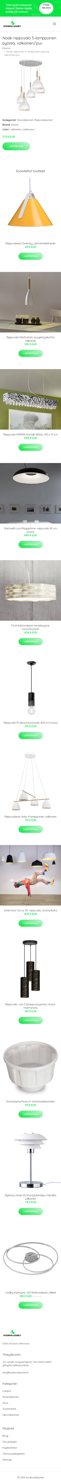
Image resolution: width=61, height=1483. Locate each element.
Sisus (5, 1402)
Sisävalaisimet (25, 120)
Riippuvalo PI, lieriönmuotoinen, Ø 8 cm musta (30, 722)
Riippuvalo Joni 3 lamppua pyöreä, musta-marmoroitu (30, 1006)
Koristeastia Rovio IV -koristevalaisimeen (30, 1101)
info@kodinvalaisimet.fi (15, 1372)
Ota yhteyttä (9, 1441)
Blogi (5, 1435)
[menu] (55, 23)
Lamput (6, 1390)
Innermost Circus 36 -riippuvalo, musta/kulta (30, 910)
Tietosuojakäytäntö (13, 1453)
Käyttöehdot (9, 1447)
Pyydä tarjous (46, 6)
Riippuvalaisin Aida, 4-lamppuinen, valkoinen (30, 816)
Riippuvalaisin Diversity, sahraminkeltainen (31, 243)
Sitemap (7, 1459)
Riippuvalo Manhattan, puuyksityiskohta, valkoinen (31, 339)
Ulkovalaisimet (10, 1414)
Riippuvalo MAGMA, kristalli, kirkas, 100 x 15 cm (30, 434)
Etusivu (6, 48)
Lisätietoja (16, 146)
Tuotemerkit (9, 1408)
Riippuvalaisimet (43, 120)
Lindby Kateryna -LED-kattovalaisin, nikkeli (30, 1292)
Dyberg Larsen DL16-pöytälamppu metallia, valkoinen (30, 1197)
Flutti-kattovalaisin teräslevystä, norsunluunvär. (30, 627)
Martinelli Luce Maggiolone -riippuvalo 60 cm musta (30, 530)
